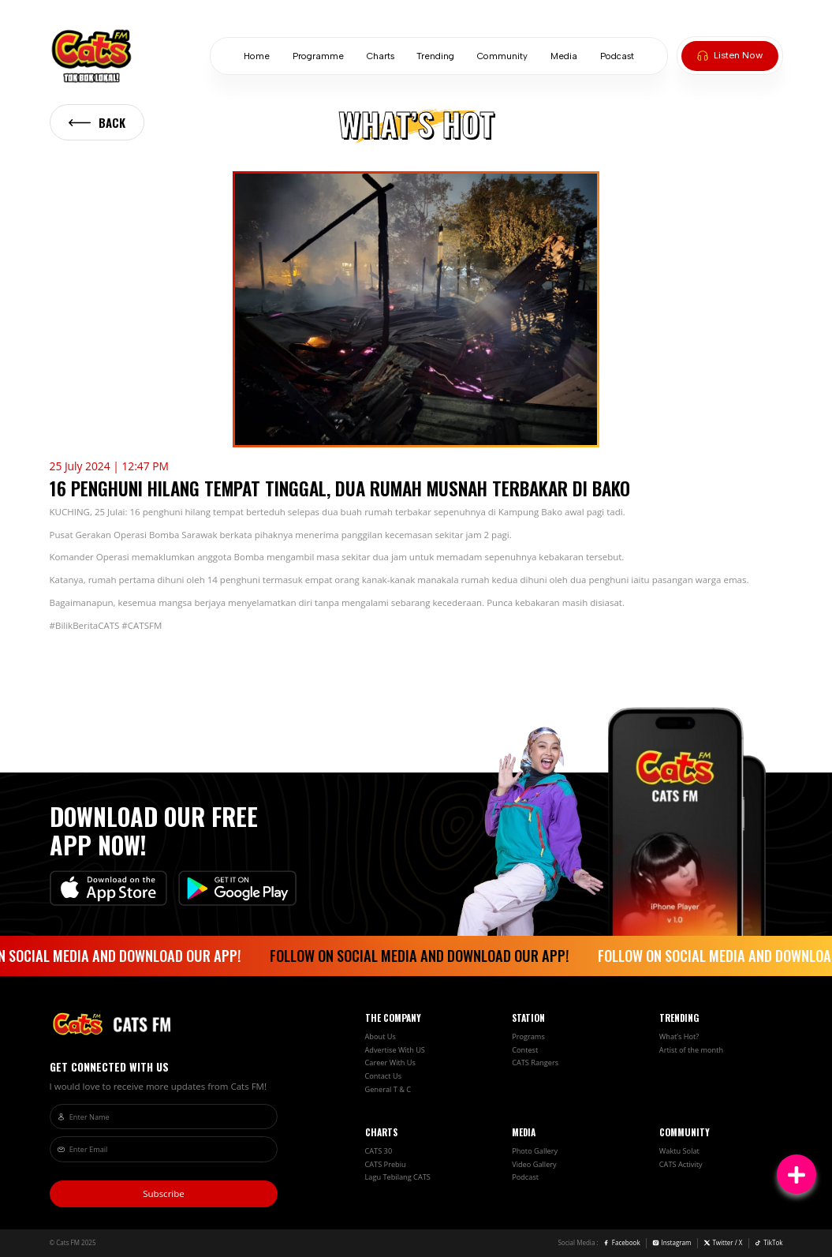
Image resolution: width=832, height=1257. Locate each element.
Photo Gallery (535, 1151)
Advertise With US (395, 1050)
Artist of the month (691, 1050)
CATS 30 (379, 1151)
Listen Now (730, 55)
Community (502, 56)
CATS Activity (681, 1164)
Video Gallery (534, 1164)
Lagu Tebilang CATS (398, 1177)
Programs (528, 1036)
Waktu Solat (679, 1151)
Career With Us (390, 1062)
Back (97, 122)
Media (563, 56)
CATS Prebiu (385, 1164)
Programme (318, 56)
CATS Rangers (535, 1062)
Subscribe (164, 1193)
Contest (525, 1050)
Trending (435, 56)
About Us (380, 1036)
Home (257, 56)
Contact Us (383, 1076)
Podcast (617, 56)
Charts (380, 56)
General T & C (388, 1089)
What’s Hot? (679, 1036)
